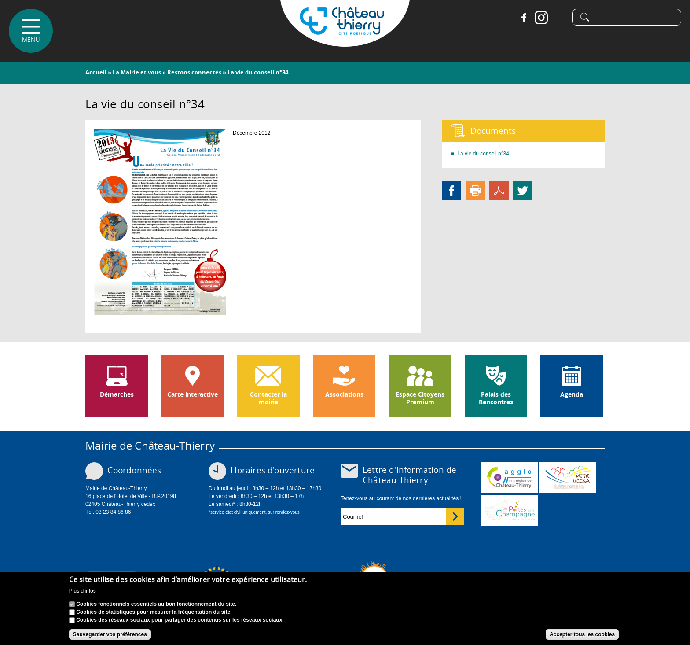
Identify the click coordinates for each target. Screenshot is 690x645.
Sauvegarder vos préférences (110, 634)
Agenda (571, 394)
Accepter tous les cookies (582, 634)
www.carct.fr (509, 477)
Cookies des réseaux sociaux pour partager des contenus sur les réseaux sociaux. (180, 620)
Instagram (541, 17)
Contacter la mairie (268, 398)
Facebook (523, 17)
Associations (344, 394)
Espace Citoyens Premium (420, 398)
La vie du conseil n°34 (483, 154)
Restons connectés (194, 72)
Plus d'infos (82, 591)
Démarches (117, 394)
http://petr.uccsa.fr (567, 477)
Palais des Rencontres (496, 398)
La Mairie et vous (137, 72)
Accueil (95, 72)
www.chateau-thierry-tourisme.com (509, 510)
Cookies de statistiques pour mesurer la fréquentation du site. (153, 612)
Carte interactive (192, 394)
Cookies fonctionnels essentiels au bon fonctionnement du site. (156, 604)
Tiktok (559, 17)
